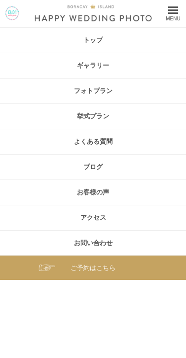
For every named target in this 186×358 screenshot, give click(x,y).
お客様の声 (93, 192)
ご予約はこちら (93, 267)
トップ (93, 40)
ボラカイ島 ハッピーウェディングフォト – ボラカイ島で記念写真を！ (12, 13)
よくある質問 (93, 141)
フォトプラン (93, 90)
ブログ (93, 167)
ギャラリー (93, 65)
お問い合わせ (93, 243)
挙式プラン (93, 116)
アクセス (93, 217)
